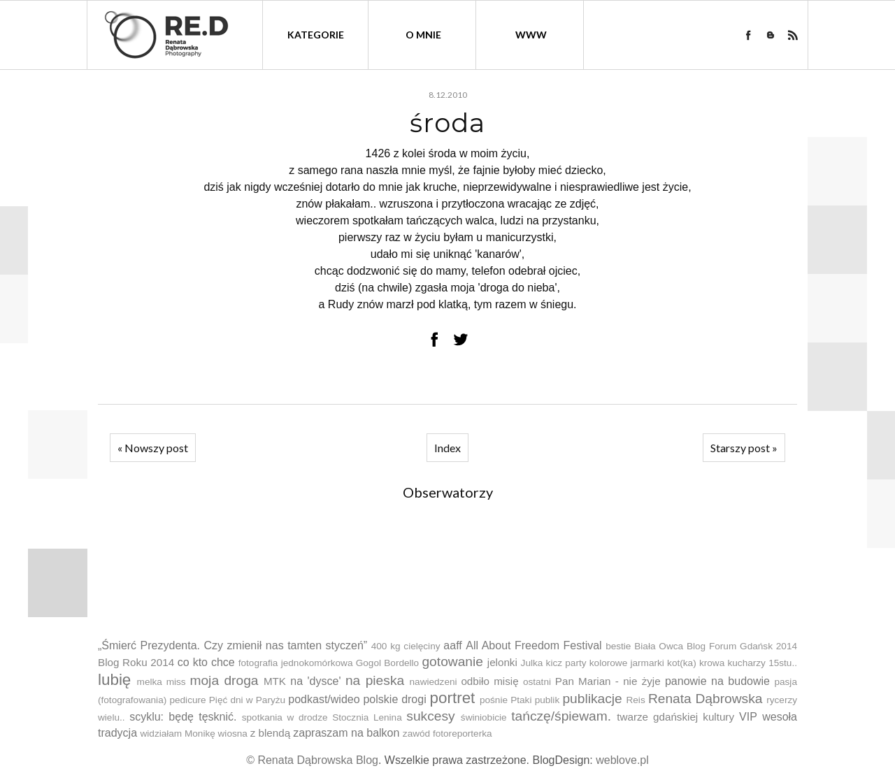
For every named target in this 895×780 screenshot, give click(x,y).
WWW (531, 35)
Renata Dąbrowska (705, 698)
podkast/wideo (323, 699)
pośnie (494, 700)
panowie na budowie (717, 681)
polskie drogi (394, 699)
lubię (114, 679)
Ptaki (520, 700)
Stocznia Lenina (367, 717)
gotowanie (452, 661)
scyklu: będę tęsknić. (182, 717)
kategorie (315, 35)
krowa (711, 663)
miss (176, 682)
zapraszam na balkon (346, 733)
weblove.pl (622, 760)
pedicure (187, 700)
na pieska (374, 680)
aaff (452, 645)
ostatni (537, 682)
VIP (748, 717)
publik (547, 700)
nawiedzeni (433, 682)
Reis (635, 700)
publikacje (592, 698)
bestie (618, 646)
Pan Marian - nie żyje (608, 681)
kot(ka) (681, 663)
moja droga (223, 680)
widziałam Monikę (177, 733)
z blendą (270, 733)
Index (447, 447)
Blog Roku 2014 (136, 662)
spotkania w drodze (285, 717)
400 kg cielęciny (406, 646)
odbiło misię (489, 681)
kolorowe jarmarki (626, 663)
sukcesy (430, 716)
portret (452, 698)
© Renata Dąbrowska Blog (312, 760)
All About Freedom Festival (533, 645)
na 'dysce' (315, 681)
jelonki (502, 662)
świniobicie (484, 717)
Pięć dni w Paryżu (247, 700)
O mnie (423, 35)
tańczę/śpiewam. (561, 716)
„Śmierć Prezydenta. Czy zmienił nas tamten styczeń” (232, 645)
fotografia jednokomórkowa (295, 663)
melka (149, 682)
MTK (275, 681)
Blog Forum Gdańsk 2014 (742, 646)
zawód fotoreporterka (447, 733)
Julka (532, 663)
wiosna (233, 733)
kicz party (566, 663)
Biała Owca (658, 646)
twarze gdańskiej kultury (675, 717)
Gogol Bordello (387, 663)
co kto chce (206, 662)
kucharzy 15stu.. (761, 663)
